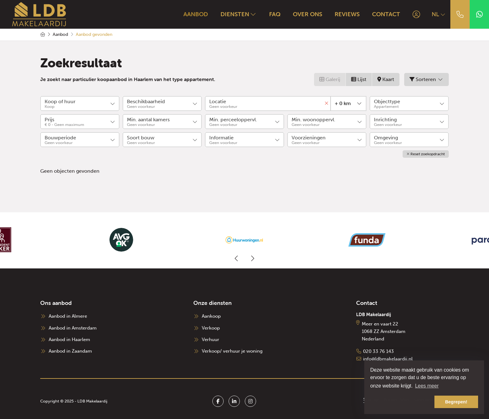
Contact (386, 14)
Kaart (385, 79)
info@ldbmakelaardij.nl (388, 359)
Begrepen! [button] (456, 401)
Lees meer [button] (427, 385)
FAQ (274, 14)
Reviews (347, 14)
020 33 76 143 (378, 351)
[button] (426, 154)
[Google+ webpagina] (250, 401)
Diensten (238, 14)
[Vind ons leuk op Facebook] (218, 401)
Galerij (329, 79)
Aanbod (195, 14)
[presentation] (236, 258)
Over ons (307, 14)
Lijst (358, 79)
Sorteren (426, 79)
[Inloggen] (416, 14)
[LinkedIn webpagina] (234, 401)
